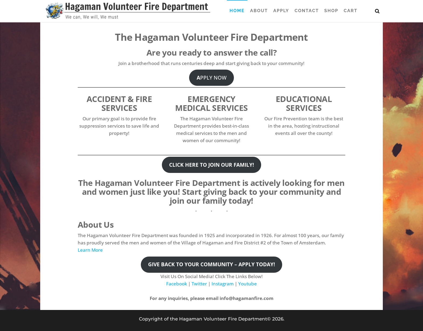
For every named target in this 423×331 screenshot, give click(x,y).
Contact (307, 10)
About (259, 10)
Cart (350, 10)
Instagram (223, 284)
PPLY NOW (212, 77)
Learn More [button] (90, 250)
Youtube (247, 284)
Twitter (199, 284)
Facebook (176, 284)
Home (237, 10)
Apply (281, 10)
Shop (331, 10)
